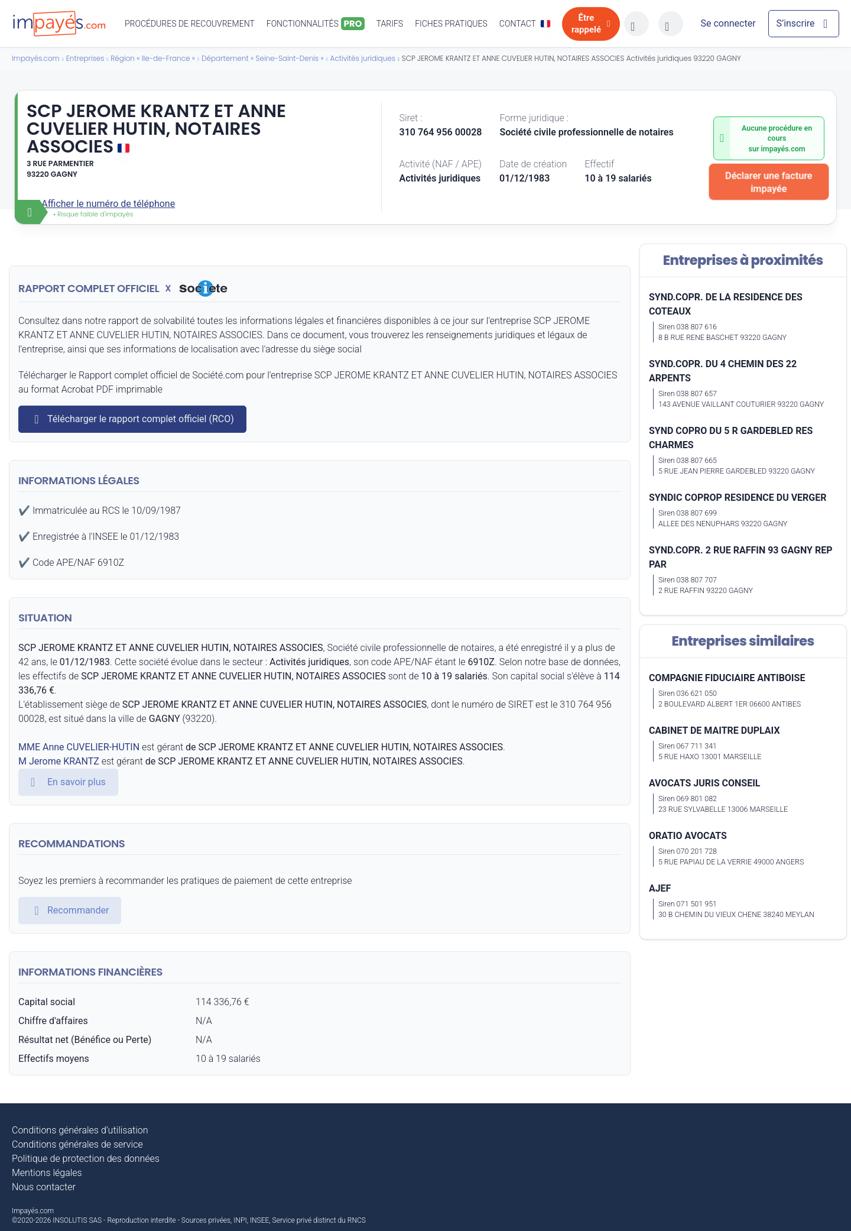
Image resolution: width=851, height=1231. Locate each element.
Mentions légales (47, 1172)
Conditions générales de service (77, 1144)
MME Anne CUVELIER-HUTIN (78, 747)
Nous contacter (44, 1187)
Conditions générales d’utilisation (80, 1130)
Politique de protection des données (86, 1158)
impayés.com (783, 148)
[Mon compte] (728, 24)
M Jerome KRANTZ (58, 761)
